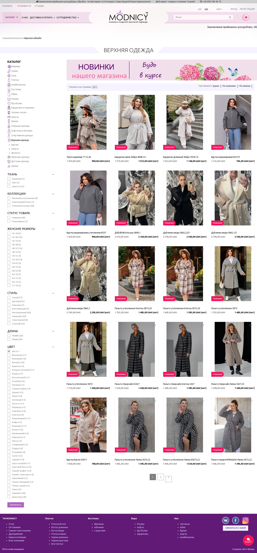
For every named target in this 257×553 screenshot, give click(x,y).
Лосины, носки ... (17, 113)
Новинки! (73, 147)
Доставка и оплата (41, 17)
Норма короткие (59, 540)
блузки (140, 524)
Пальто (15, 149)
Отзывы (39, 6)
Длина (12, 331)
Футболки (14, 103)
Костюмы (14, 90)
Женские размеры (21, 228)
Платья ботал (58, 524)
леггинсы (185, 524)
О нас (25, 17)
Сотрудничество (66, 17)
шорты (183, 534)
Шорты (13, 117)
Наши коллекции (17, 537)
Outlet (12, 71)
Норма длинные (59, 537)
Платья (13, 80)
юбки (182, 527)
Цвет (11, 346)
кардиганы (142, 534)
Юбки (12, 94)
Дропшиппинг (16, 534)
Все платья (57, 544)
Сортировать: (205, 86)
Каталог (12, 17)
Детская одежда (18, 161)
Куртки (14, 144)
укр (206, 9)
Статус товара (18, 213)
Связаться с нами (235, 528)
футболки (142, 530)
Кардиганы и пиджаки (20, 108)
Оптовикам (14, 527)
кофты (140, 527)
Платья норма (58, 534)
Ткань (12, 174)
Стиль (12, 292)
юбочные (99, 527)
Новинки (13, 67)
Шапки (12, 166)
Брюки (12, 121)
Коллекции (16, 193)
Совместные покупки (20, 530)
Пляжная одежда (18, 126)
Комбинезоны (16, 85)
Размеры (7, 6)
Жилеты (15, 153)
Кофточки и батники (19, 131)
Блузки (13, 99)
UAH (218, 9)
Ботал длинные (59, 527)
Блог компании (16, 540)
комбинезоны (187, 537)
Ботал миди (57, 530)
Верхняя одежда (18, 140)
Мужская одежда (18, 157)
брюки (183, 530)
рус (200, 9)
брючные (99, 524)
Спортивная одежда (20, 136)
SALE (11, 75)
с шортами (99, 530)
